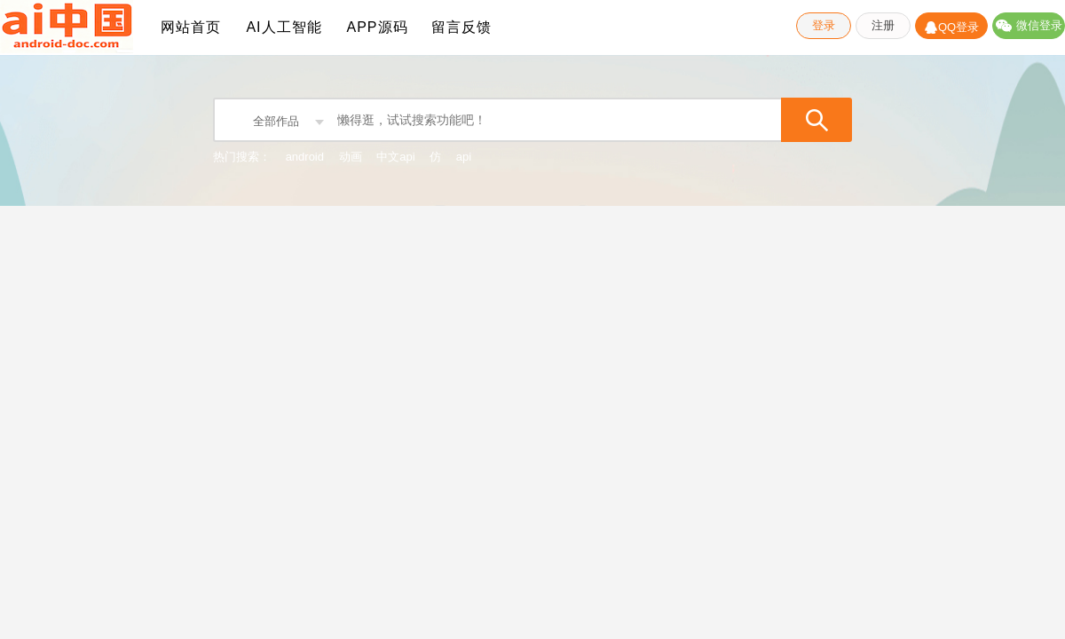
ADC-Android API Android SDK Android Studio (66, 27)
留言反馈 (461, 27)
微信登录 (1029, 25)
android (305, 156)
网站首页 (191, 27)
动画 (350, 156)
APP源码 (376, 27)
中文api (395, 156)
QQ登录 (951, 26)
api (463, 156)
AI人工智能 (283, 27)
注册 (883, 25)
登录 (823, 25)
